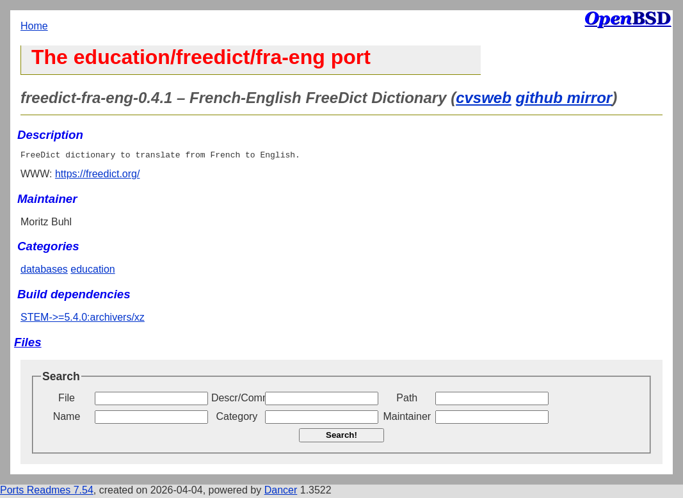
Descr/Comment (236, 399)
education (92, 271)
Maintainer (407, 418)
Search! (341, 437)
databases (44, 271)
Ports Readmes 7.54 (46, 491)
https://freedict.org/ (97, 175)
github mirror (564, 97)
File (66, 399)
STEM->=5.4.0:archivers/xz (82, 319)
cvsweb (483, 97)
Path (406, 399)
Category (236, 418)
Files (28, 344)
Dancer (281, 491)
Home (34, 25)
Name (67, 418)
